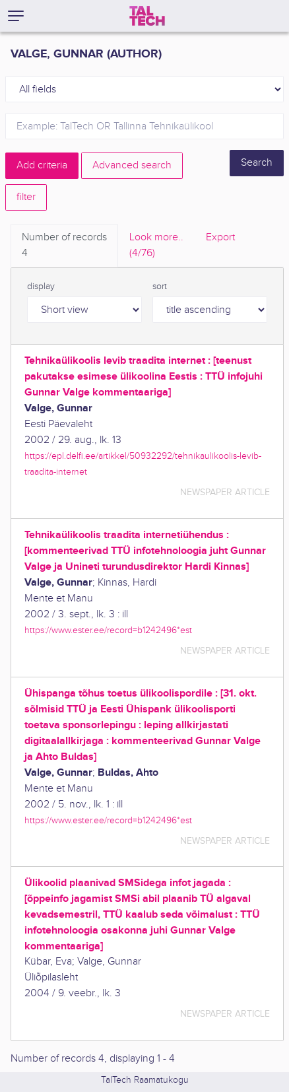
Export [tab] (220, 237)
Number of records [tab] (64, 246)
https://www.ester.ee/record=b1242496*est (108, 630)
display (41, 286)
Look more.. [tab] (156, 246)
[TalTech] (147, 15)
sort (159, 286)
